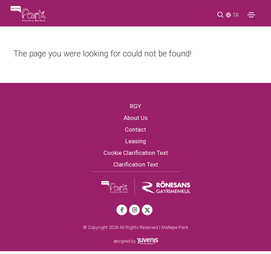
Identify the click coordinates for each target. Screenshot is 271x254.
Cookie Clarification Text (135, 152)
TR (236, 15)
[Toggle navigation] (251, 14)
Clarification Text (135, 164)
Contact (135, 129)
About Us (136, 117)
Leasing (135, 141)
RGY (135, 106)
